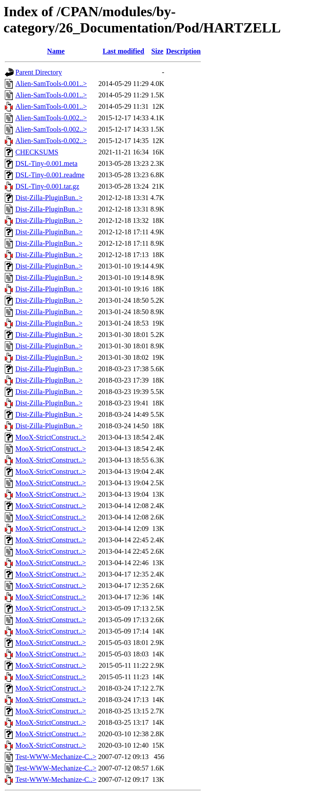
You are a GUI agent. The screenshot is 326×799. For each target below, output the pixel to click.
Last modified (123, 51)
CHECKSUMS (36, 152)
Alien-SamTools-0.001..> (51, 83)
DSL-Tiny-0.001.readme (50, 175)
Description (183, 51)
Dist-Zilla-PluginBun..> (48, 197)
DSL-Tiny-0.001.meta (46, 163)
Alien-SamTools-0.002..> (51, 118)
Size (157, 51)
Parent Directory (38, 72)
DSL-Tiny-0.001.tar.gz (47, 186)
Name (55, 51)
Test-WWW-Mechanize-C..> (56, 756)
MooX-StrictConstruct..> (50, 437)
